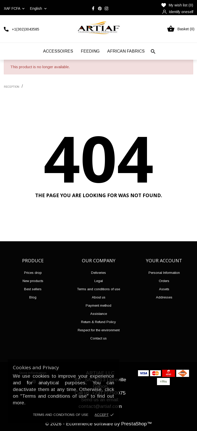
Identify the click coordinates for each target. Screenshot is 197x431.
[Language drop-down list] (39, 8)
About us (98, 297)
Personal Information (164, 273)
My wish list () (177, 5)
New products (33, 281)
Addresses (164, 297)
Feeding (90, 51)
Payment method (98, 305)
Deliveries (98, 273)
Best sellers (33, 289)
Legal (98, 281)
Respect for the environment (99, 330)
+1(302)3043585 (25, 29)
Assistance (98, 314)
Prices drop (33, 273)
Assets (164, 289)
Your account (164, 260)
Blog (32, 297)
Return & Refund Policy (98, 322)
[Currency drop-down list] (15, 8)
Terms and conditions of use (60, 415)
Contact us (98, 338)
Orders (164, 281)
